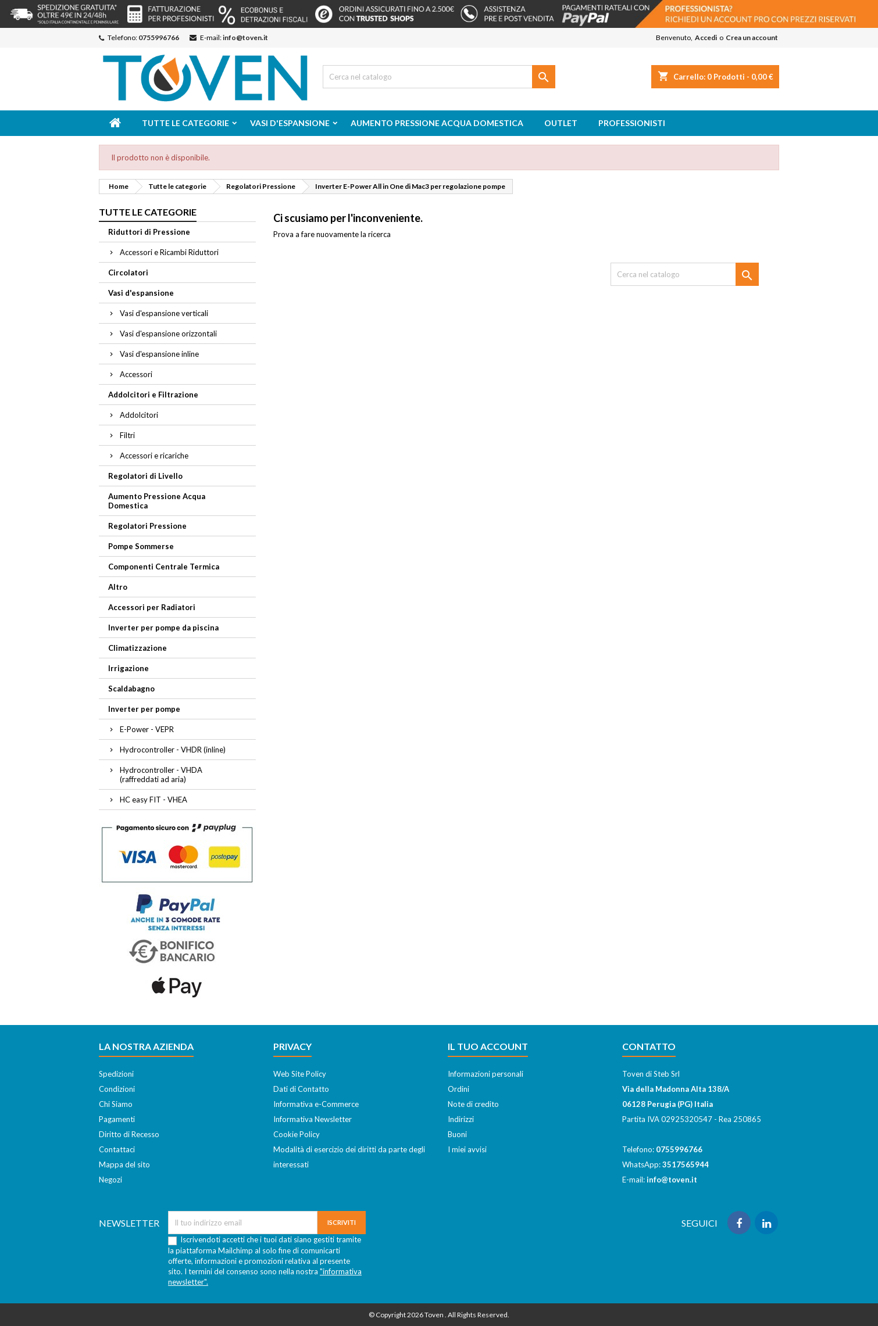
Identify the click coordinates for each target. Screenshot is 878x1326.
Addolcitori (139, 415)
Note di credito (473, 1104)
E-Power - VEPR (147, 729)
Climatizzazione (137, 648)
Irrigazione (128, 668)
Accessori (136, 374)
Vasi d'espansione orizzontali (168, 333)
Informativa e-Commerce (316, 1104)
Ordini (458, 1089)
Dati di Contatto (301, 1089)
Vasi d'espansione (290, 123)
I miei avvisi (467, 1149)
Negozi (110, 1179)
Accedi (706, 37)
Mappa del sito (124, 1164)
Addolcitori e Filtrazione (153, 394)
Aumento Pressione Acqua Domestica (437, 123)
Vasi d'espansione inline (159, 354)
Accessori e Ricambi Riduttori (169, 252)
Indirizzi (461, 1119)
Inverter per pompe (144, 709)
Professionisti (631, 123)
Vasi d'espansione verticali (164, 313)
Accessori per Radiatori (151, 607)
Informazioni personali (485, 1073)
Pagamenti (117, 1119)
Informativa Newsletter (312, 1119)
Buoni (457, 1134)
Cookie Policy (296, 1134)
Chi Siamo (116, 1104)
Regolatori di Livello (145, 476)
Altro (117, 587)
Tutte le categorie (185, 123)
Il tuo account (488, 1046)
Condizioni (117, 1089)
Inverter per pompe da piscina (163, 627)
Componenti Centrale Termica (163, 566)
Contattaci (117, 1149)
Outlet (560, 123)
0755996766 (158, 37)
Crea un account (752, 37)
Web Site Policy (299, 1073)
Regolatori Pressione (147, 526)
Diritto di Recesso (129, 1134)
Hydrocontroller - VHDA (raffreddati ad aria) (161, 774)
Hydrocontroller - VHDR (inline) (173, 749)
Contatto (649, 1046)
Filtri (127, 435)
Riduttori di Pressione (149, 231)
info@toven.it (245, 37)
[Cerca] (439, 76)
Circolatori (128, 272)
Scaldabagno (131, 688)
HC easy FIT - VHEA (153, 799)
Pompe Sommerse (141, 546)
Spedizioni (116, 1073)
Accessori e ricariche (154, 455)
